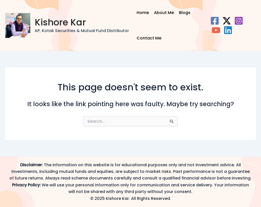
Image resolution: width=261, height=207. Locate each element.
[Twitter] (226, 20)
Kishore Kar (60, 22)
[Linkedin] (228, 30)
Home (143, 13)
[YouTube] (216, 30)
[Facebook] (214, 20)
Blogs (184, 13)
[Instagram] (238, 20)
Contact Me (149, 38)
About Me (164, 13)
